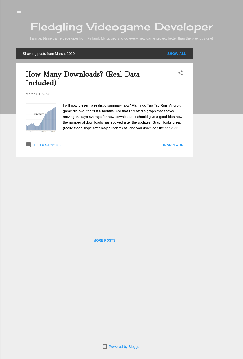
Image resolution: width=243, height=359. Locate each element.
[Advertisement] (212, 119)
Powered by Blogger (121, 347)
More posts (104, 240)
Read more (172, 145)
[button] (180, 73)
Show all (176, 53)
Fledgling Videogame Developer (122, 26)
